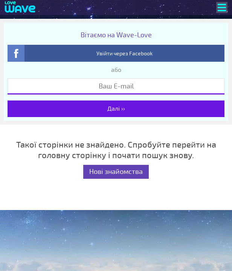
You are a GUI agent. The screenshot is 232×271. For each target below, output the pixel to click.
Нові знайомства (116, 171)
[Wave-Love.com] (20, 7)
